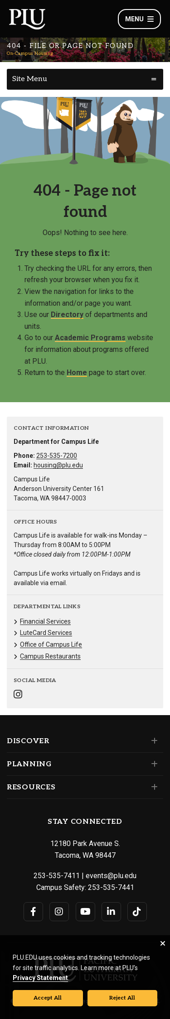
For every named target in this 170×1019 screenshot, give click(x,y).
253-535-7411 (57, 875)
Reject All (122, 998)
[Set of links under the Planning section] (152, 764)
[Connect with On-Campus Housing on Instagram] (18, 695)
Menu (139, 19)
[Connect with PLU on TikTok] (137, 911)
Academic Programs (90, 337)
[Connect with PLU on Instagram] (59, 911)
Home (77, 372)
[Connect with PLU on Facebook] (33, 911)
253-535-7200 (56, 455)
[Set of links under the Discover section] (152, 741)
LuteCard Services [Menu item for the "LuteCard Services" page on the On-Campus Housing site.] (46, 632)
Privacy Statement (40, 977)
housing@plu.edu (58, 465)
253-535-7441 (111, 887)
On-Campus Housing (30, 53)
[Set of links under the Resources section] (152, 787)
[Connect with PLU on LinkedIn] (111, 911)
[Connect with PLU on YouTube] (85, 911)
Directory (67, 314)
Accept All (48, 998)
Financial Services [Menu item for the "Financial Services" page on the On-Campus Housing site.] (45, 621)
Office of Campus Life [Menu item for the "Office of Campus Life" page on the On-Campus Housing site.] (51, 644)
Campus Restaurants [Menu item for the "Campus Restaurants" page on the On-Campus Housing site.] (50, 656)
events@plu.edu (111, 875)
